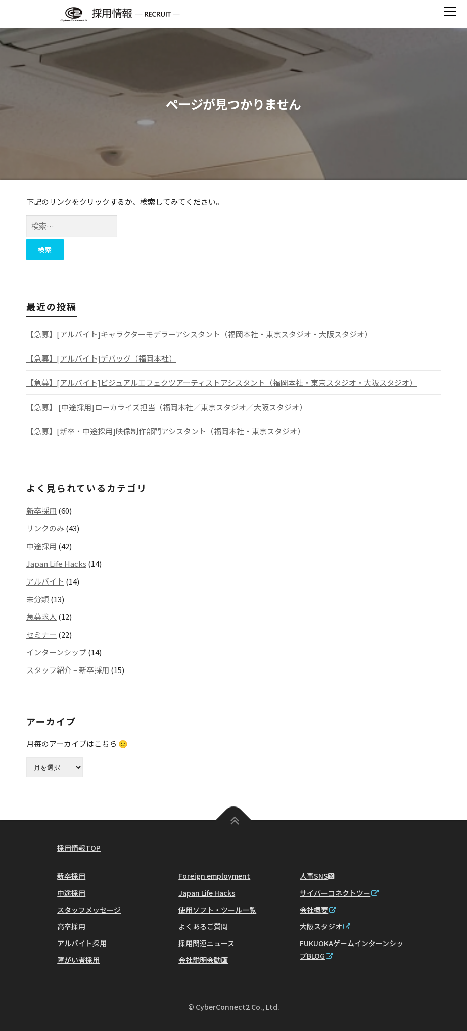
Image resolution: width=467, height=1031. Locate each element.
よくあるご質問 (203, 926)
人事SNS (317, 876)
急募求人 (41, 616)
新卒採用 (41, 510)
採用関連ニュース (206, 943)
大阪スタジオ (325, 926)
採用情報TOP (79, 848)
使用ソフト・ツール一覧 (217, 910)
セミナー (41, 634)
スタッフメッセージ (89, 910)
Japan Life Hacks (56, 563)
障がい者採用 (78, 960)
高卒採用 (71, 926)
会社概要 (318, 910)
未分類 (37, 599)
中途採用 (41, 546)
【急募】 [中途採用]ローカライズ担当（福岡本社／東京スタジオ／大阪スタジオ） (166, 406)
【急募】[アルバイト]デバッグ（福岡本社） (101, 358)
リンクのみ (45, 528)
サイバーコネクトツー (339, 893)
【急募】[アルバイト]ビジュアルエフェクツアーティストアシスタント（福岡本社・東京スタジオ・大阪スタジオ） (221, 382)
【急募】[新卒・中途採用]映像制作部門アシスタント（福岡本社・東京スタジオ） (165, 431)
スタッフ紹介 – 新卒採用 (67, 669)
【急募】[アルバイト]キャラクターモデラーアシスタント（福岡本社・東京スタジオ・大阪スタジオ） (199, 334)
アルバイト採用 (82, 943)
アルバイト (45, 581)
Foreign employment (214, 876)
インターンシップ (56, 652)
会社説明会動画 (203, 960)
